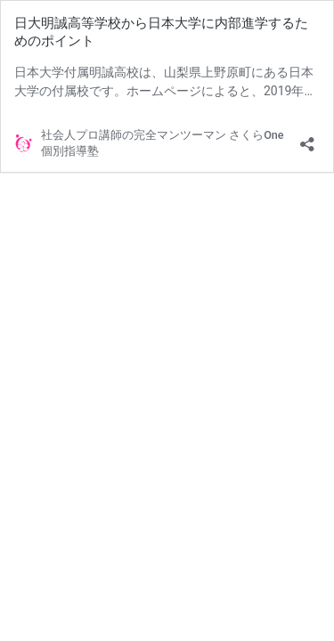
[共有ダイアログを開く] (307, 138)
